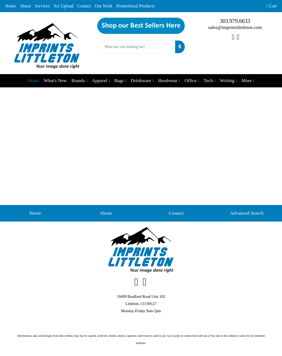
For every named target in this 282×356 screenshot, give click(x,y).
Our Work (104, 6)
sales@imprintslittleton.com (235, 27)
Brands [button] (78, 80)
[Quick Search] (136, 47)
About (25, 6)
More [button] (247, 80)
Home (10, 6)
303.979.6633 (235, 21)
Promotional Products (135, 6)
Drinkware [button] (141, 80)
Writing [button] (227, 80)
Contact (84, 6)
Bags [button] (119, 80)
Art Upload (63, 6)
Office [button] (191, 80)
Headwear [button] (167, 80)
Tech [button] (208, 80)
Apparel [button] (99, 80)
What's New (55, 80)
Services (42, 6)
